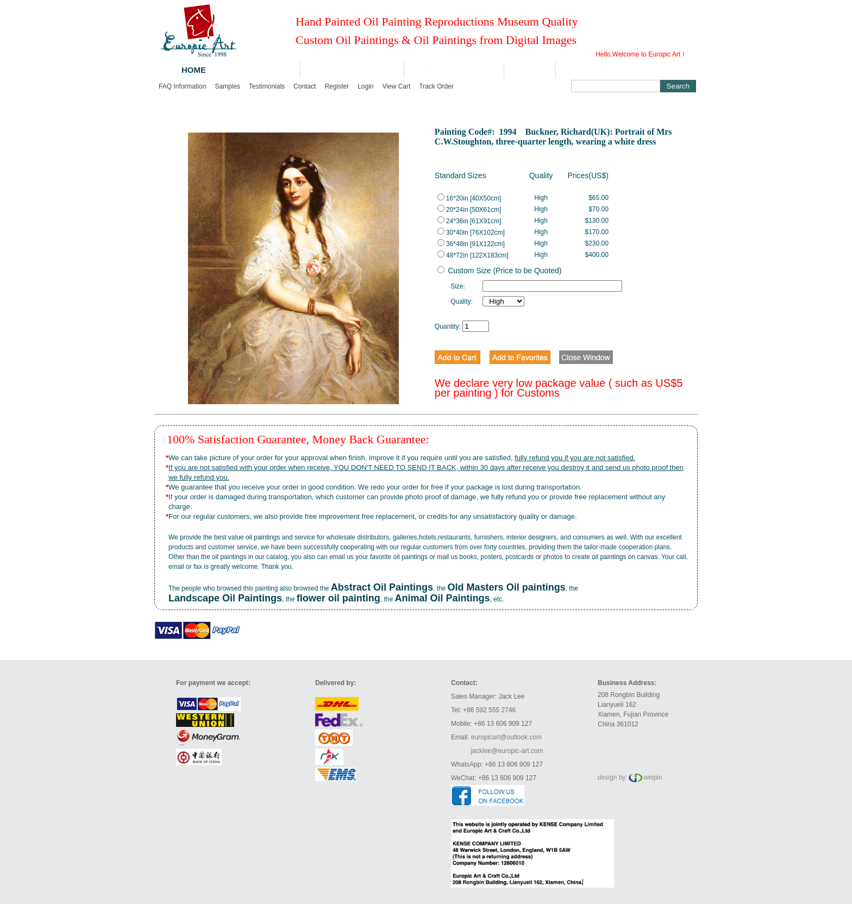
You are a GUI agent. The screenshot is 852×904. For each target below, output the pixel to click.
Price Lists (530, 70)
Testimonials (267, 86)
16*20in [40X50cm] (469, 198)
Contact (304, 86)
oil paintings (263, 537)
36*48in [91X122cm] (471, 244)
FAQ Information (182, 86)
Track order (436, 86)
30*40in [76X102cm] (471, 232)
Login (365, 86)
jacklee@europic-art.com (507, 751)
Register (336, 86)
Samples (227, 86)
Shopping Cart (603, 70)
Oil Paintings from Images (352, 70)
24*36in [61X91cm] (469, 221)
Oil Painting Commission (454, 70)
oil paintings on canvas (624, 557)
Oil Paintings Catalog (256, 70)
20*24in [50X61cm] (469, 210)
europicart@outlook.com (506, 737)
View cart (397, 86)
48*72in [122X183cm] (473, 255)
